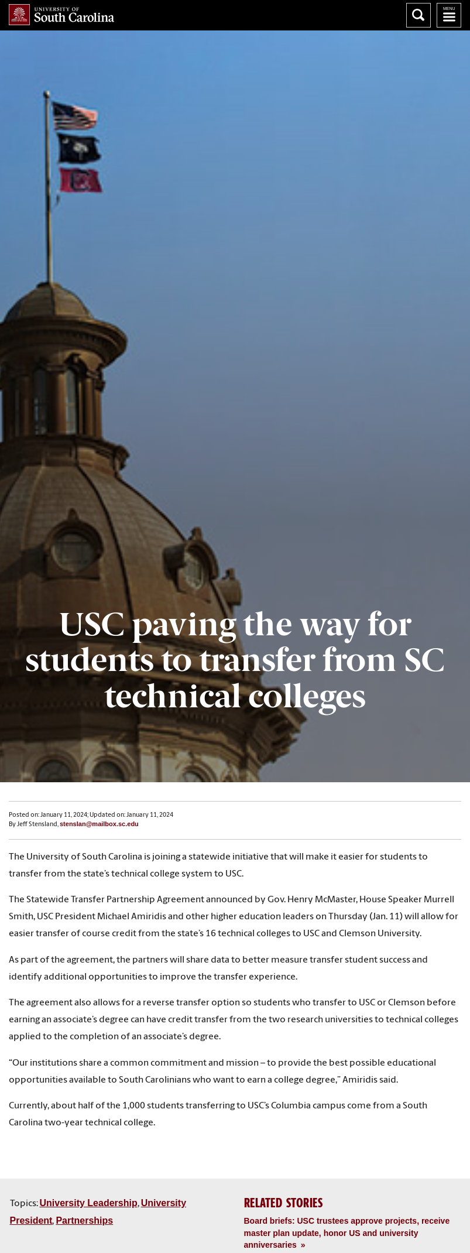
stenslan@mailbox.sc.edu (99, 823)
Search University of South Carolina (418, 15)
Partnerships (84, 1220)
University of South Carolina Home (61, 14)
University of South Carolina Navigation (449, 15)
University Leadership (89, 1203)
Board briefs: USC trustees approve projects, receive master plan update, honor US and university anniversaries (347, 1232)
